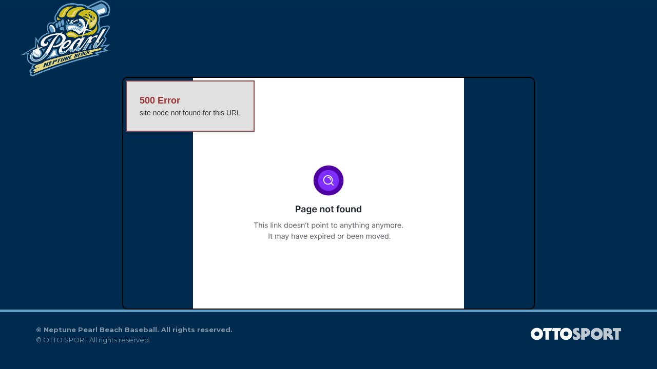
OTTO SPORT (65, 340)
